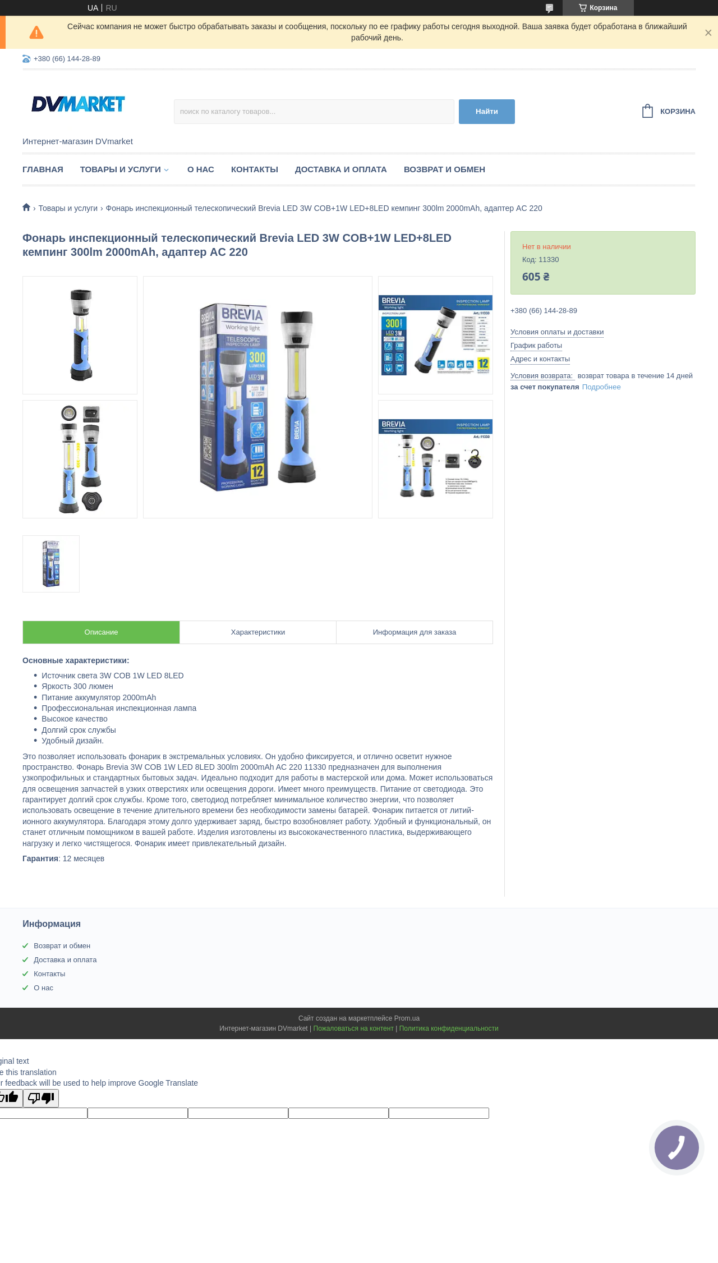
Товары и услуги (120, 169)
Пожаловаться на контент (354, 1028)
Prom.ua (407, 1018)
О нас (200, 169)
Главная (42, 169)
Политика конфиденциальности (449, 1028)
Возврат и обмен (444, 169)
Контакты (254, 169)
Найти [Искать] (487, 111)
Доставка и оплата (341, 169)
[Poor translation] (41, 1098)
